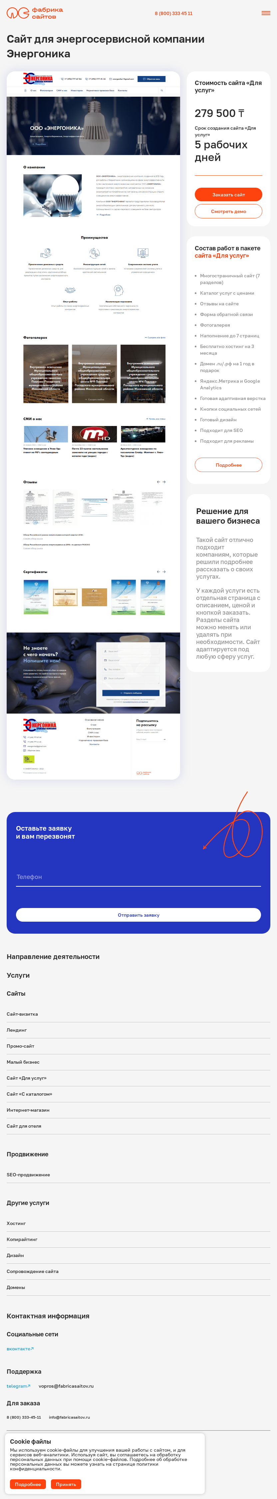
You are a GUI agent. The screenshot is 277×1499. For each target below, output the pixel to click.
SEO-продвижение (28, 1174)
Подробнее (229, 465)
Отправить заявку (138, 915)
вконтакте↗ (20, 1348)
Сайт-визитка (22, 1014)
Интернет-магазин (28, 1110)
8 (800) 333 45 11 (173, 13)
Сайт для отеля (24, 1126)
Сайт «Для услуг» (27, 1078)
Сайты (16, 993)
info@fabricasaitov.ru (69, 1417)
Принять (66, 1484)
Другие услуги (28, 1202)
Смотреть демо (228, 211)
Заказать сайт (228, 194)
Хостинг (16, 1223)
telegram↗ (19, 1386)
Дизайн (15, 1255)
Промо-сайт (20, 1046)
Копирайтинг (22, 1239)
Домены (16, 1287)
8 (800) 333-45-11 (24, 1417)
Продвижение (27, 1154)
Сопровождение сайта (33, 1271)
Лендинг (17, 1030)
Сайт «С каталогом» (29, 1094)
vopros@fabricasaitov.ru (66, 1386)
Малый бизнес (23, 1062)
